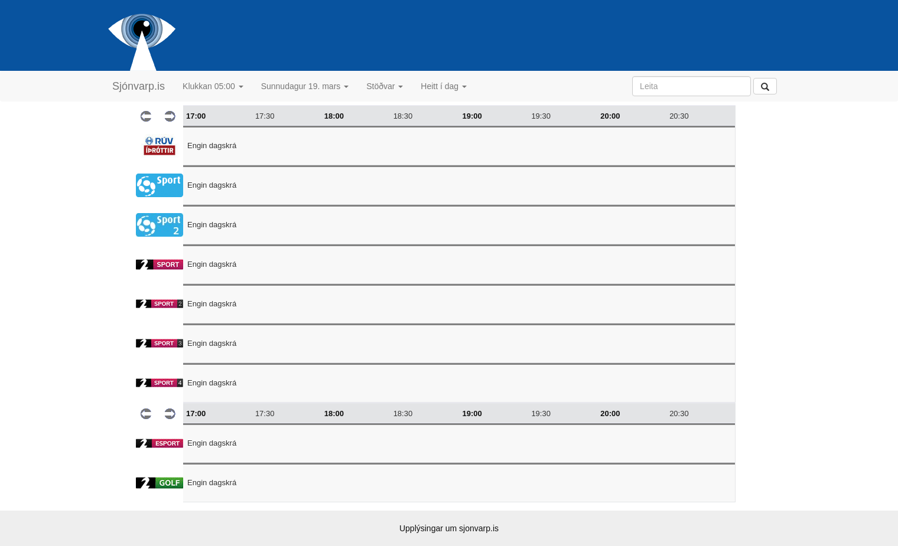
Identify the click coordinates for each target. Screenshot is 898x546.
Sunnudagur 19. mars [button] (305, 86)
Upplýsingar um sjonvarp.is (449, 528)
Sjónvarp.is (138, 86)
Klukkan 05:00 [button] (213, 86)
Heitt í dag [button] (444, 86)
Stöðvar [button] (384, 86)
